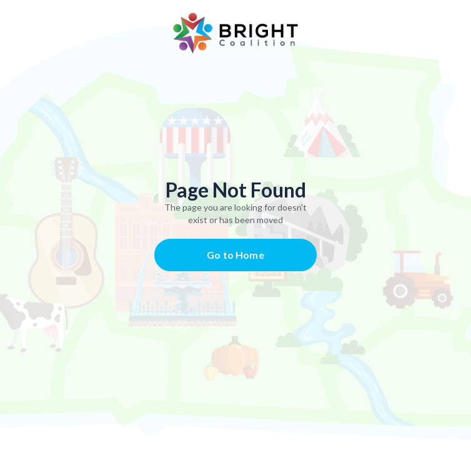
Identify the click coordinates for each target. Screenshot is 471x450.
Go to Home (235, 255)
